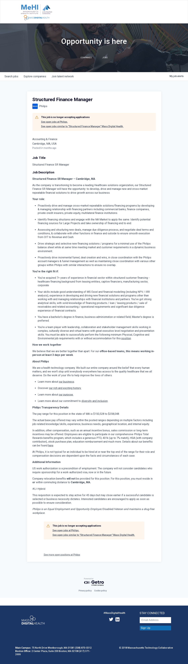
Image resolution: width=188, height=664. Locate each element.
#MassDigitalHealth (114, 613)
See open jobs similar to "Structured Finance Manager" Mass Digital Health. (82, 126)
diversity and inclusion (95, 401)
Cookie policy (100, 591)
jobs (11, 76)
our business (66, 381)
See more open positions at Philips (62, 554)
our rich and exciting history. (65, 388)
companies (35, 76)
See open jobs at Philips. (54, 122)
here (50, 445)
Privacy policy (85, 591)
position (126, 338)
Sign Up (145, 628)
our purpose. (66, 394)
